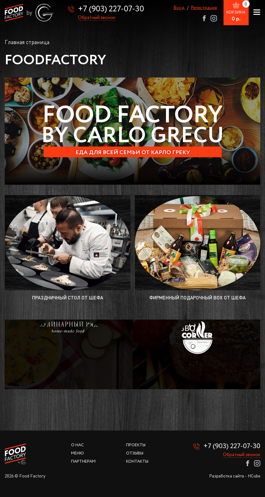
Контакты (137, 462)
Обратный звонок (96, 17)
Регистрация (204, 7)
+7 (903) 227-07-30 (111, 9)
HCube (254, 475)
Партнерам (83, 462)
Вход (179, 7)
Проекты (136, 445)
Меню (77, 453)
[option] (132, 131)
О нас (77, 445)
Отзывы (134, 453)
